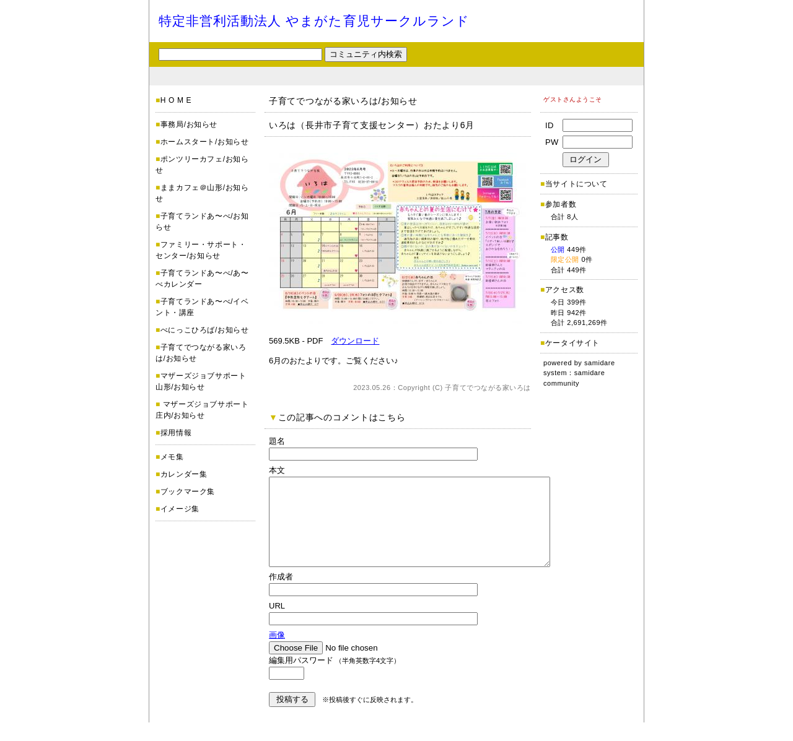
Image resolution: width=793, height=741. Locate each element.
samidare (599, 362)
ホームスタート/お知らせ (204, 141)
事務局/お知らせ (188, 124)
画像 (277, 653)
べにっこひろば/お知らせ (204, 330)
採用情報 (175, 432)
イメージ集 (179, 509)
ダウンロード (355, 340)
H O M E (175, 100)
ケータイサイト (572, 343)
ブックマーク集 (187, 491)
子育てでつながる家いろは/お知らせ (343, 101)
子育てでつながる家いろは (488, 387)
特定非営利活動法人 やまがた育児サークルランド (314, 21)
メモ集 (172, 457)
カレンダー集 (184, 474)
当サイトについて (576, 184)
